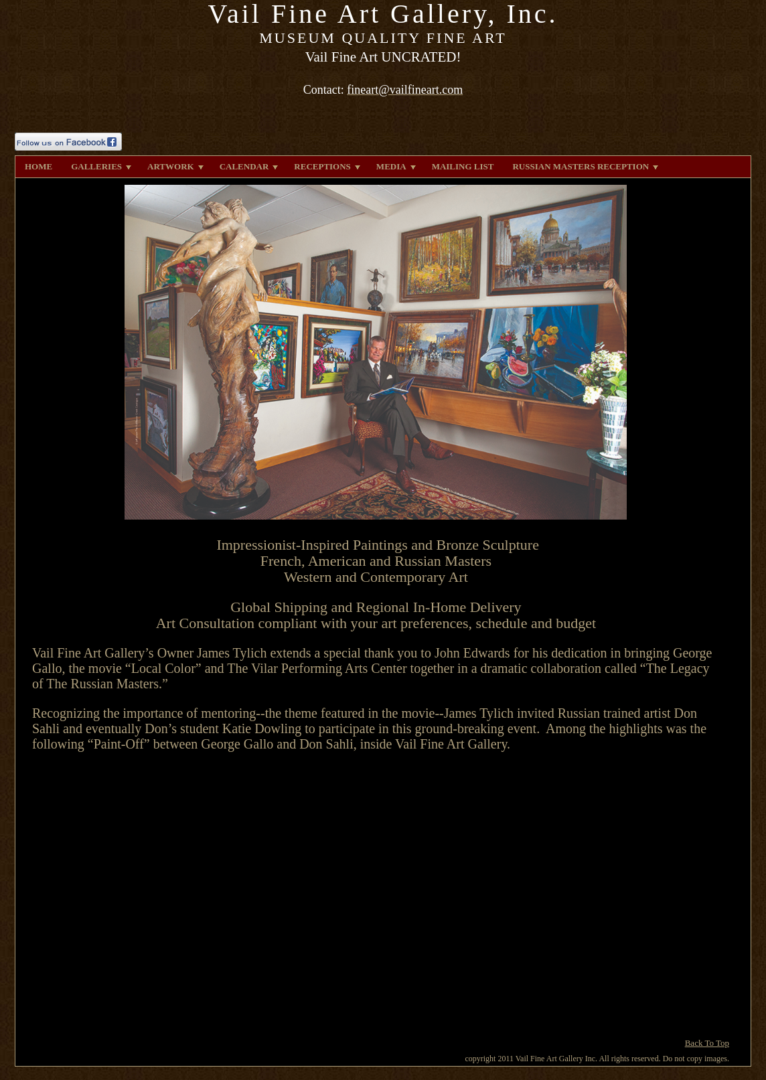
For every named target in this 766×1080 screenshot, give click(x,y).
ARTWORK (175, 166)
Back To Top (707, 1043)
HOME (38, 166)
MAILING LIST (463, 166)
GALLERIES (101, 166)
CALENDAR (249, 166)
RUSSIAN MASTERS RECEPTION (585, 166)
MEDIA (396, 166)
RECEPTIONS (327, 166)
